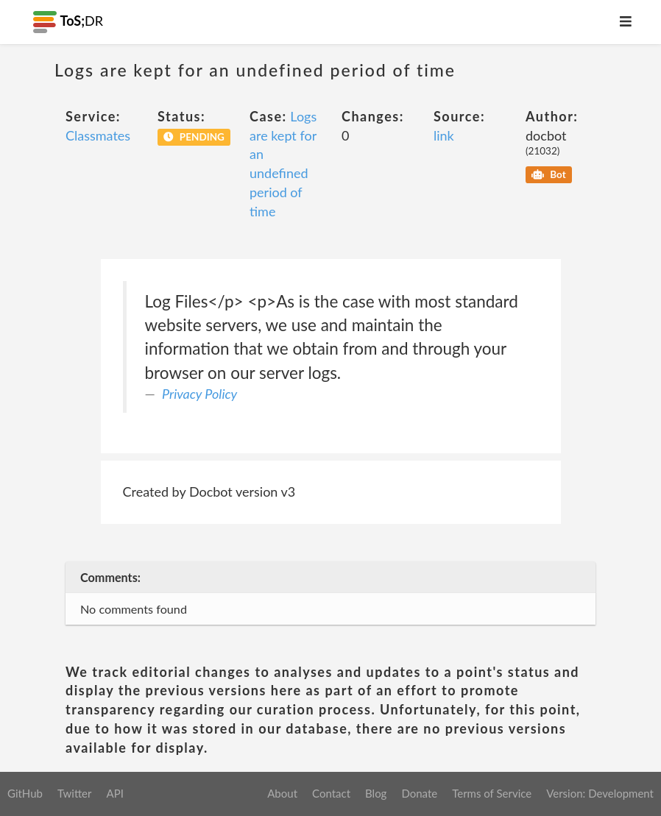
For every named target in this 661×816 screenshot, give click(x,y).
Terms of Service (491, 793)
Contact (331, 793)
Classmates (98, 135)
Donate (419, 793)
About (282, 793)
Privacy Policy (199, 394)
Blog (375, 793)
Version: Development (600, 793)
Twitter (74, 793)
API (114, 793)
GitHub (25, 793)
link (444, 135)
